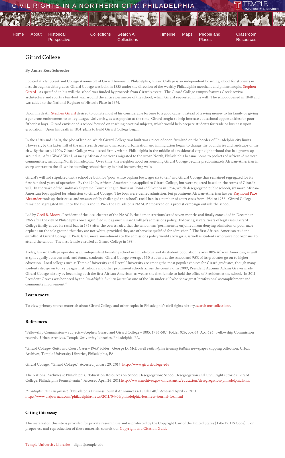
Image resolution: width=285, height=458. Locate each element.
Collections (100, 34)
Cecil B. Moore (49, 214)
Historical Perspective (59, 37)
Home (18, 34)
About (36, 34)
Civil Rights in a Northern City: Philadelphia (103, 5)
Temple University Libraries (47, 444)
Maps (187, 34)
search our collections (213, 305)
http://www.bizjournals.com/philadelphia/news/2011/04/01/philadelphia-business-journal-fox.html (104, 396)
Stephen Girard (63, 113)
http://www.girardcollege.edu (145, 364)
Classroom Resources (246, 37)
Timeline (167, 34)
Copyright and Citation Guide (143, 428)
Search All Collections (128, 37)
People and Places (209, 37)
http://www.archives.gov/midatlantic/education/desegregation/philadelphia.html (185, 380)
